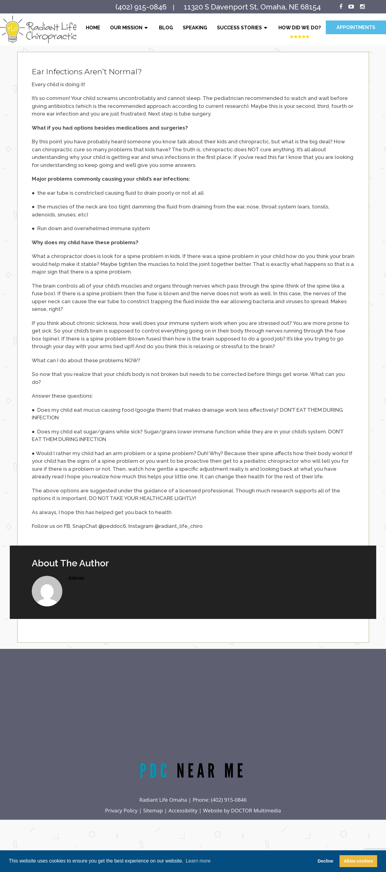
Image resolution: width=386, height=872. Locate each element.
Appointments (355, 27)
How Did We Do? (299, 28)
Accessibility (182, 810)
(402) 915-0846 (229, 799)
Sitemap (153, 810)
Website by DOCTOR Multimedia (242, 810)
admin (76, 578)
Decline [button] (325, 861)
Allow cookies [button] (358, 861)
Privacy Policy (121, 810)
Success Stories (239, 28)
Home (93, 28)
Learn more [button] (198, 860)
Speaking (195, 28)
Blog (166, 28)
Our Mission (126, 28)
